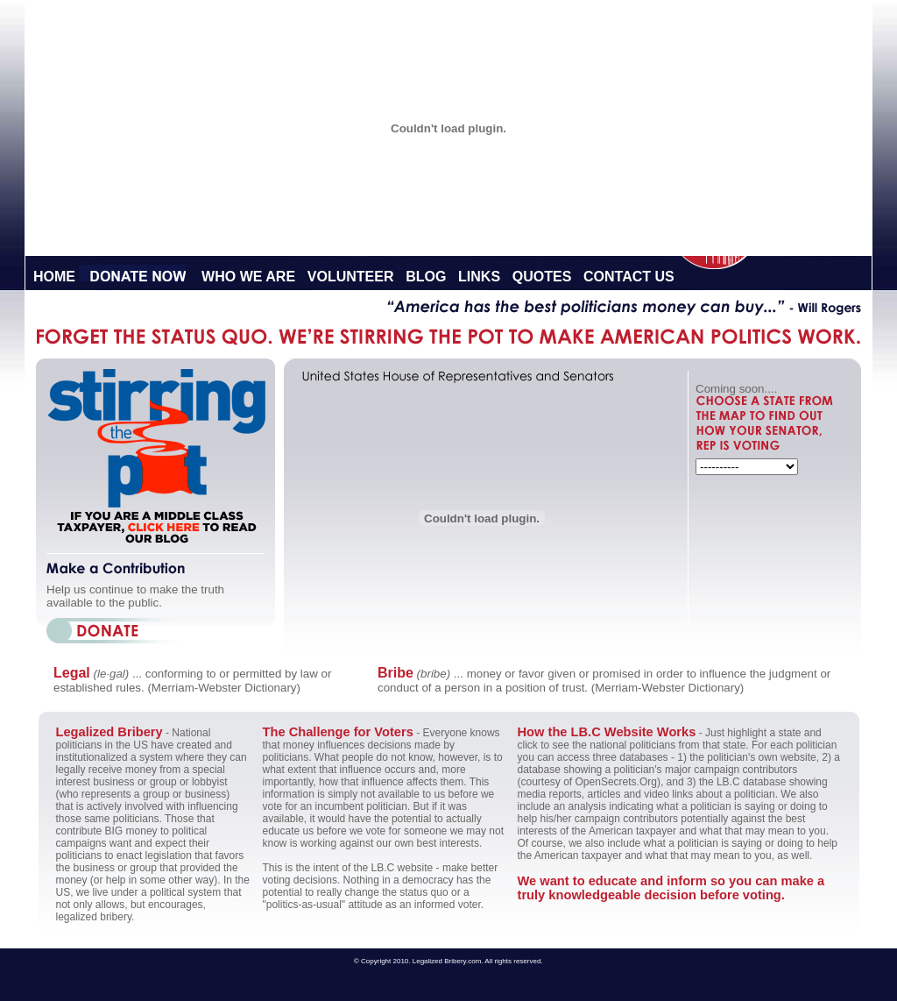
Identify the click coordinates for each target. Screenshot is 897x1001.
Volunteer (350, 276)
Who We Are (248, 276)
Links (479, 276)
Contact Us (629, 276)
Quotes (542, 276)
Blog (426, 276)
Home (54, 276)
